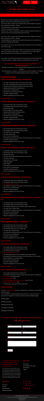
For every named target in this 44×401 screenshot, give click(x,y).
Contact (25, 369)
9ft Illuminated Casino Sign (10, 282)
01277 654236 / (27, 15)
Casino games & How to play (29, 365)
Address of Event (11, 335)
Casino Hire (4, 384)
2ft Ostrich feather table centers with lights (14, 280)
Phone (9, 330)
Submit (10, 350)
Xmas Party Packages (7, 390)
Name (9, 324)
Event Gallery (26, 364)
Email (23, 330)
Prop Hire (4, 386)
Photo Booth (6, 276)
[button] (26, 2)
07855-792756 (34, 15)
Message (10, 340)
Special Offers (26, 367)
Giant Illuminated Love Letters (11, 184)
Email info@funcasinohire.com (13, 15)
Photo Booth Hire (6, 388)
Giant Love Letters (8, 278)
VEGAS (3, 222)
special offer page (10, 290)
